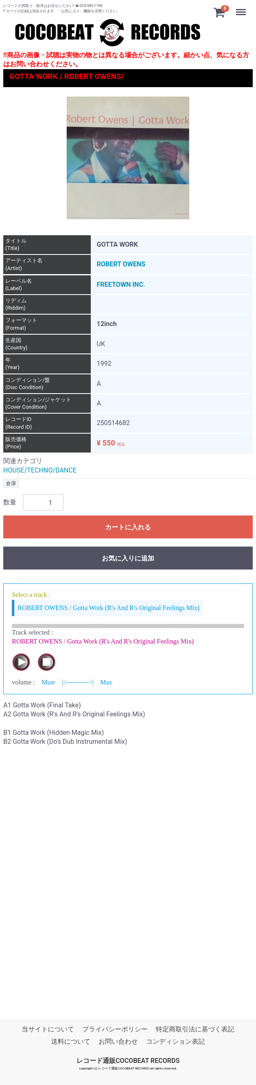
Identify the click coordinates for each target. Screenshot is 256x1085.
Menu (242, 8)
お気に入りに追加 (128, 558)
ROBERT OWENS (121, 264)
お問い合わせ (118, 1041)
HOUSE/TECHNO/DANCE (39, 470)
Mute (48, 682)
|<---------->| (78, 682)
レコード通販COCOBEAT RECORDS (128, 1060)
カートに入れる (128, 527)
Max (106, 682)
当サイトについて (48, 1029)
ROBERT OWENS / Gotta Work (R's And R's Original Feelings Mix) (109, 607)
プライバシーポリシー (115, 1029)
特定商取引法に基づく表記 (195, 1029)
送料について (70, 1041)
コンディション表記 (175, 1041)
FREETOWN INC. (121, 284)
